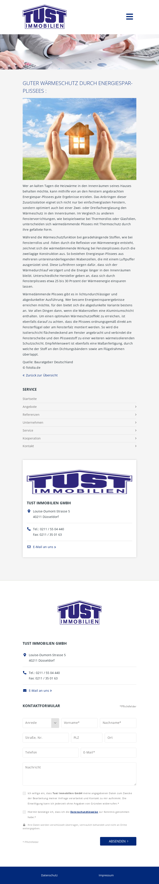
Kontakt (28, 446)
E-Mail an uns (40, 547)
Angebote (30, 407)
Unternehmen (33, 422)
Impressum (106, 875)
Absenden (117, 841)
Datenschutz (49, 875)
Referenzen (31, 414)
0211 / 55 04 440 (52, 529)
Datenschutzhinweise (84, 811)
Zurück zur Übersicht (42, 375)
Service (28, 430)
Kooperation (32, 438)
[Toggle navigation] (129, 15)
